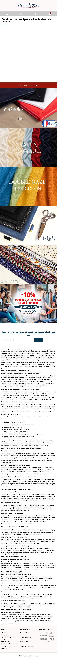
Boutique (4, 633)
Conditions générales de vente (9, 638)
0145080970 (25, 641)
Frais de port (5, 648)
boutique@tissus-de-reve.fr (27, 646)
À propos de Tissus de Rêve (9, 643)
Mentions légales (7, 641)
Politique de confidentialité (9, 646)
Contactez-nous (6, 635)
